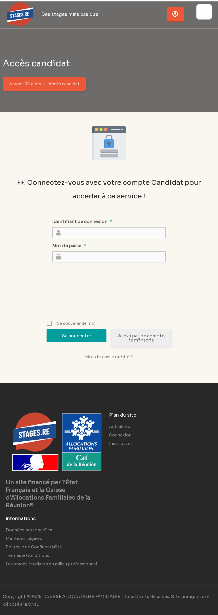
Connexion (120, 435)
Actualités (119, 426)
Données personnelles (29, 530)
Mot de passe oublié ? (109, 356)
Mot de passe (69, 246)
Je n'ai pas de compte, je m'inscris (141, 338)
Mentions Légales (24, 538)
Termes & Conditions (27, 555)
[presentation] (109, 300)
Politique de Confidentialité (34, 547)
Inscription (120, 443)
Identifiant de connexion (82, 222)
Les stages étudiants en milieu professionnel (51, 564)
